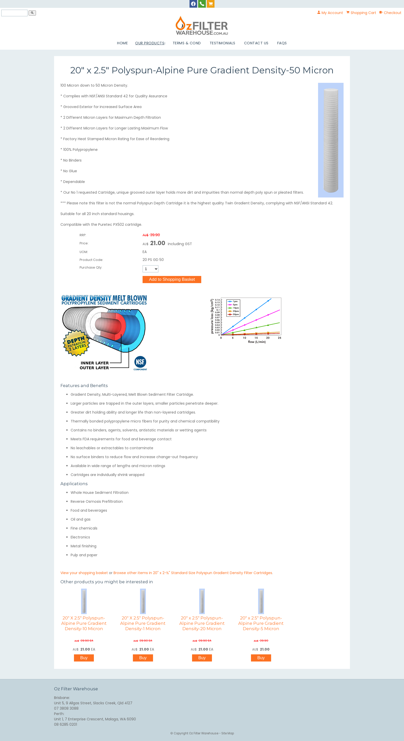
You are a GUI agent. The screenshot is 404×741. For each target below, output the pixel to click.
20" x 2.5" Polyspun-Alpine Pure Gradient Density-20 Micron (202, 623)
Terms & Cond (187, 43)
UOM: (84, 252)
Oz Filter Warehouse (204, 733)
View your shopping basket (84, 572)
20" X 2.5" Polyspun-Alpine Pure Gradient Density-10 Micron (84, 623)
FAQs (282, 43)
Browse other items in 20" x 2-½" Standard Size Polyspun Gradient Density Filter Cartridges (192, 572)
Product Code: (91, 260)
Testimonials (222, 43)
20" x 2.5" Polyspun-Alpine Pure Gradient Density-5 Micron (261, 623)
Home (122, 43)
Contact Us (256, 43)
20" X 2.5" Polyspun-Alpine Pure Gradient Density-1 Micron (143, 623)
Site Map (227, 733)
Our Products (149, 43)
